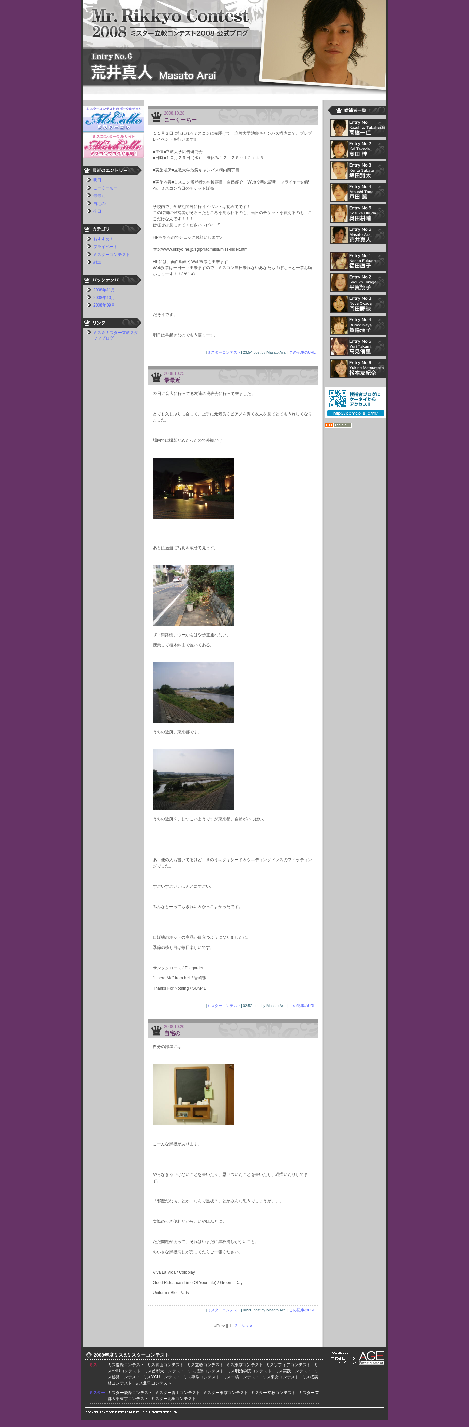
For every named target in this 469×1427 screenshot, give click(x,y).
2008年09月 (104, 305)
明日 (97, 180)
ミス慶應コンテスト (126, 1364)
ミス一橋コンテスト (241, 1377)
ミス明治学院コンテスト (249, 1371)
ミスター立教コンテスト (273, 1392)
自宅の (172, 1033)
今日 (97, 211)
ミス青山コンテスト (165, 1364)
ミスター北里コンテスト (173, 1398)
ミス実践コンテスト (293, 1371)
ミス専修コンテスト (201, 1377)
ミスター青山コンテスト (177, 1392)
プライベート (105, 246)
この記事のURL (302, 352)
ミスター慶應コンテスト (130, 1392)
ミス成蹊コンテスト (205, 1371)
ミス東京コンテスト (244, 1364)
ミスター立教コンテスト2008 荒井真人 (234, 46)
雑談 (97, 262)
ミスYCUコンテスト (161, 1377)
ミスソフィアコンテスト (288, 1364)
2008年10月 (104, 297)
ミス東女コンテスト (280, 1377)
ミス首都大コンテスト (164, 1371)
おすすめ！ (103, 239)
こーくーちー (180, 120)
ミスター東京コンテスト (225, 1392)
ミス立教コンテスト (205, 1364)
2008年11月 (104, 290)
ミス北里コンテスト (153, 1383)
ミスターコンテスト (224, 352)
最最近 (172, 380)
